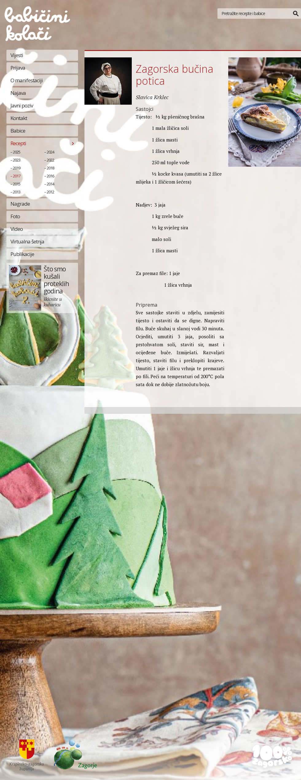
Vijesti (16, 55)
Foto (15, 216)
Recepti (18, 143)
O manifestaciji (26, 80)
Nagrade (20, 203)
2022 (50, 160)
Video (16, 228)
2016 (50, 176)
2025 (16, 152)
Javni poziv (21, 105)
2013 (16, 192)
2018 (50, 168)
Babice (17, 130)
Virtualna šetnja (27, 241)
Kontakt (18, 118)
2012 (50, 192)
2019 (16, 168)
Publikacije (22, 254)
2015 (16, 184)
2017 (16, 176)
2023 (16, 160)
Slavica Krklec (152, 97)
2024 (50, 152)
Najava (18, 92)
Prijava (17, 67)
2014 (50, 184)
